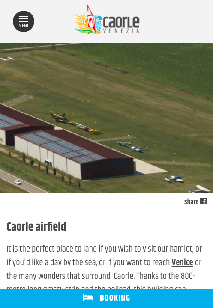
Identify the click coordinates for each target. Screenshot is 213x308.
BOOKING (106, 298)
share (195, 202)
